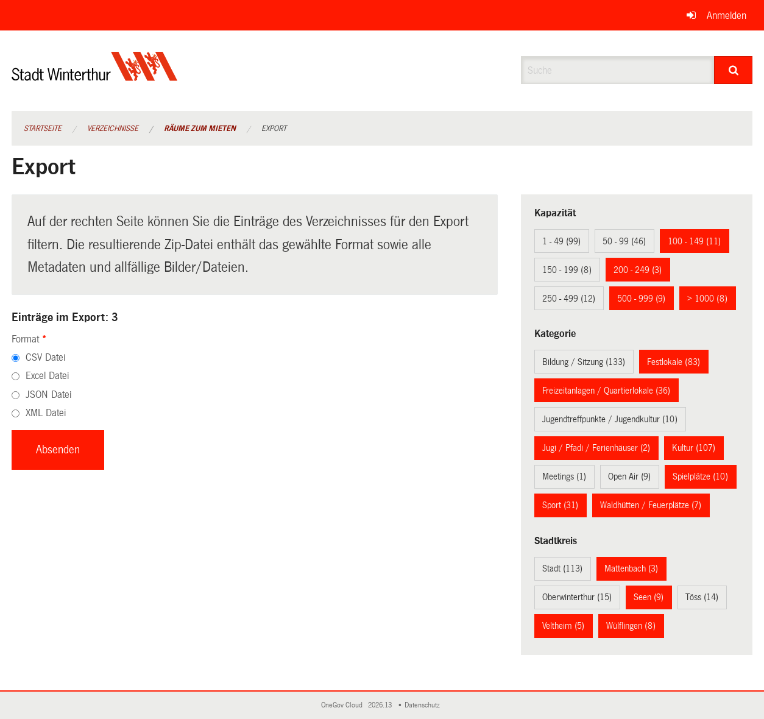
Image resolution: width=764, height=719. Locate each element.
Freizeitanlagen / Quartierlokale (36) (606, 390)
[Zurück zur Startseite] (95, 76)
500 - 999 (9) (641, 298)
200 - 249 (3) (638, 270)
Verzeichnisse (112, 128)
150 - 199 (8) (567, 270)
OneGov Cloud (343, 705)
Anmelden (726, 15)
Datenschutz (424, 705)
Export (273, 128)
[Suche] (733, 70)
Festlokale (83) (673, 362)
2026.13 (380, 705)
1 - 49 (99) (561, 241)
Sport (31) (560, 505)
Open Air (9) (629, 476)
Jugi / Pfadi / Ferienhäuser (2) (596, 448)
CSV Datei (45, 357)
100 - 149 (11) (694, 241)
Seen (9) (648, 597)
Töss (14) (701, 597)
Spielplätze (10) (700, 476)
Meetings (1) (564, 476)
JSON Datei (48, 394)
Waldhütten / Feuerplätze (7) (650, 505)
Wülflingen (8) (631, 626)
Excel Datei (47, 375)
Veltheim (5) (563, 626)
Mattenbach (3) (631, 568)
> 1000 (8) (707, 298)
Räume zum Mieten (200, 128)
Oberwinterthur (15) (577, 597)
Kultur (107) (693, 448)
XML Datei (46, 413)
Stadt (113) (562, 568)
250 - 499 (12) (568, 298)
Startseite (43, 128)
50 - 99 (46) (624, 241)
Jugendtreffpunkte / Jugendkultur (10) (609, 419)
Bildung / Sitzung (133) (583, 362)
